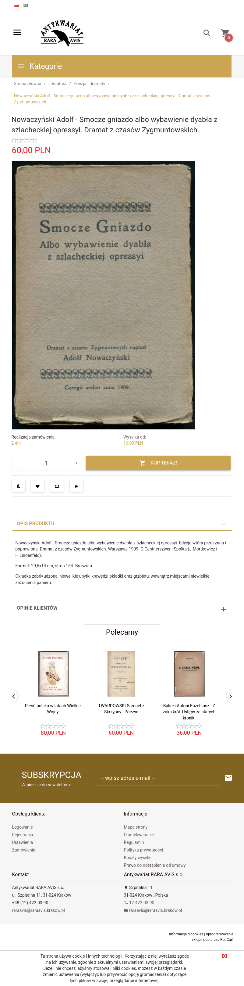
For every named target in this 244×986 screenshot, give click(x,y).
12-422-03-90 (139, 902)
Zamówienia (23, 850)
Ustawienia (22, 842)
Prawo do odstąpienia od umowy (155, 865)
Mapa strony (136, 827)
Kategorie (39, 66)
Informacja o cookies (186, 934)
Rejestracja (22, 834)
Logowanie (22, 827)
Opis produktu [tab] (36, 523)
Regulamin (134, 842)
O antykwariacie (139, 834)
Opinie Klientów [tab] (37, 608)
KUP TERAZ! (158, 463)
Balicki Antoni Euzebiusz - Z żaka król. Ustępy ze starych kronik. (189, 711)
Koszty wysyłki (138, 857)
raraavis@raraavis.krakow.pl (38, 910)
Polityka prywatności (143, 850)
